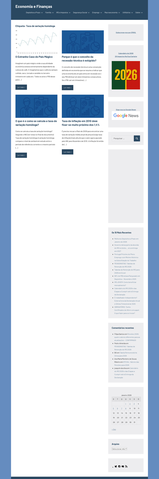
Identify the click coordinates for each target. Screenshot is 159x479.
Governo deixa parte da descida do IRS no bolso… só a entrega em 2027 (126, 248)
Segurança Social (81, 12)
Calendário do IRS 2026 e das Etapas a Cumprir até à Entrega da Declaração (126, 291)
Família (49, 12)
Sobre (138, 12)
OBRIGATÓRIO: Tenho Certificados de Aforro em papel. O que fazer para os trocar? (126, 310)
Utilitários (127, 12)
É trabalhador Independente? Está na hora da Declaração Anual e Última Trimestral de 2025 (127, 301)
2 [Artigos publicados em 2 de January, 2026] (130, 404)
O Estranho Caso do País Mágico (34, 56)
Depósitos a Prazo (34, 12)
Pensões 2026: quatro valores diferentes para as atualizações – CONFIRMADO (127, 337)
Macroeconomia (112, 12)
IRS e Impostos (63, 12)
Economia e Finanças (34, 6)
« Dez (114, 429)
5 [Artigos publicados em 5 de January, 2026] (113, 408)
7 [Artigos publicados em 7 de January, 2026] (121, 408)
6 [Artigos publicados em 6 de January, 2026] (117, 408)
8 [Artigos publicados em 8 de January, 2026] (125, 408)
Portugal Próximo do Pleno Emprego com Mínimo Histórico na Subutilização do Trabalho (126, 257)
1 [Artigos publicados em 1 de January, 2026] (125, 404)
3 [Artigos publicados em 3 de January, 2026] (134, 404)
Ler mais (20, 87)
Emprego (96, 12)
